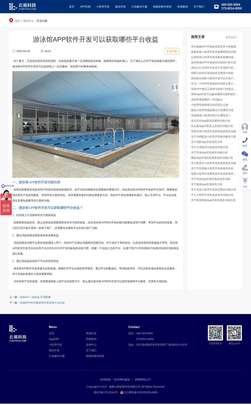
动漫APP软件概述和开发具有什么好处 (42, 303)
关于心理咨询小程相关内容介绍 (210, 148)
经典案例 (181, 6)
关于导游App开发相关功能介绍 (210, 153)
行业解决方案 (139, 6)
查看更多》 (231, 38)
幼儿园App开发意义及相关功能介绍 (213, 126)
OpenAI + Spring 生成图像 (35, 298)
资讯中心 (28, 20)
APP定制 (84, 6)
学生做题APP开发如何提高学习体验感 (214, 47)
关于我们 (198, 6)
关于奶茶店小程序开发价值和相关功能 (214, 164)
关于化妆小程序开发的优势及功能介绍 (214, 190)
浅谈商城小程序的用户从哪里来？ (212, 116)
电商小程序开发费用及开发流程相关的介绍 (215, 174)
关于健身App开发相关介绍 (207, 185)
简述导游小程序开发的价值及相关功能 (214, 132)
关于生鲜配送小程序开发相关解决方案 (214, 137)
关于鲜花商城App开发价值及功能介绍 (214, 201)
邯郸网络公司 (143, 380)
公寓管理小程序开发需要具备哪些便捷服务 (215, 58)
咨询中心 (91, 345)
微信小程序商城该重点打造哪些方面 (213, 111)
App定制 (54, 340)
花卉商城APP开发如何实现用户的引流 (214, 63)
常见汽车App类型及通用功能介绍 (211, 121)
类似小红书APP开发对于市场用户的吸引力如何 (215, 68)
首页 (71, 6)
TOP (245, 182)
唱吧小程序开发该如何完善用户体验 (213, 73)
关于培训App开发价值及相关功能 (211, 179)
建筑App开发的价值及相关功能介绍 (213, 158)
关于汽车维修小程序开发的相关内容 (213, 169)
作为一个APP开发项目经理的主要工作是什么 (215, 84)
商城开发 (91, 334)
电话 (245, 141)
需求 (245, 169)
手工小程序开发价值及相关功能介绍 (213, 195)
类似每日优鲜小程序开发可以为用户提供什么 (215, 79)
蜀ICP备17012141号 (106, 393)
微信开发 (119, 6)
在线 (245, 128)
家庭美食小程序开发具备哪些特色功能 (214, 52)
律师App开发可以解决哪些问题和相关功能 (215, 95)
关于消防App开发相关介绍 (207, 142)
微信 (245, 155)
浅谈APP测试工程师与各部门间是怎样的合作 (215, 89)
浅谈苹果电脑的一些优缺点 (208, 100)
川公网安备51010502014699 (140, 393)
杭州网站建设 (122, 380)
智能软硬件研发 (161, 6)
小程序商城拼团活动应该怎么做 (210, 105)
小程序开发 (102, 6)
